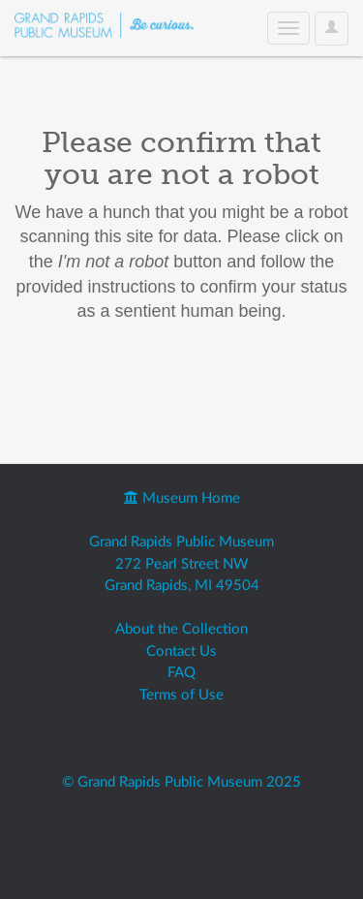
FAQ (181, 673)
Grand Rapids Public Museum (181, 542)
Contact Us (181, 651)
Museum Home (182, 498)
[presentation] (176, 385)
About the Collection (181, 629)
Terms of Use (181, 695)
